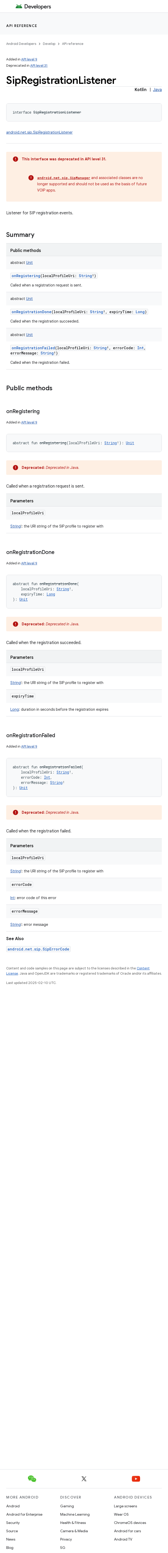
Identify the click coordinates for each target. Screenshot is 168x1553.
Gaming (67, 1506)
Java (157, 89)
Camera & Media (74, 1531)
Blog (9, 1547)
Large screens (125, 1506)
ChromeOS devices (130, 1522)
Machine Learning (75, 1514)
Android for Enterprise (24, 1514)
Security (13, 1522)
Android (13, 1506)
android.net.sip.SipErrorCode (38, 949)
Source (12, 1531)
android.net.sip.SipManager (63, 178)
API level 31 (39, 65)
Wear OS (121, 1514)
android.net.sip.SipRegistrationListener (39, 132)
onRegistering (26, 275)
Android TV (123, 1539)
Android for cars (127, 1531)
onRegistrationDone (31, 311)
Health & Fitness (73, 1522)
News (10, 1539)
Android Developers (21, 44)
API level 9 (29, 59)
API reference (21, 25)
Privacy (66, 1539)
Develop (49, 44)
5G (62, 1547)
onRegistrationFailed (33, 347)
